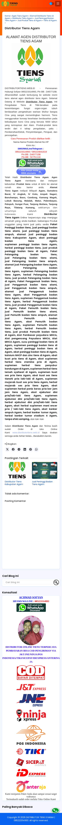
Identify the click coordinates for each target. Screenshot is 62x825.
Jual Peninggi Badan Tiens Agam (42, 483)
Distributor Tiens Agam (22, 18)
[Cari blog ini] (28, 582)
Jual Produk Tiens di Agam (30, 20)
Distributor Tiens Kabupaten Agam (14, 483)
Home (7, 16)
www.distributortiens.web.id (25, 432)
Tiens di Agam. (50, 20)
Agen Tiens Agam (20, 16)
